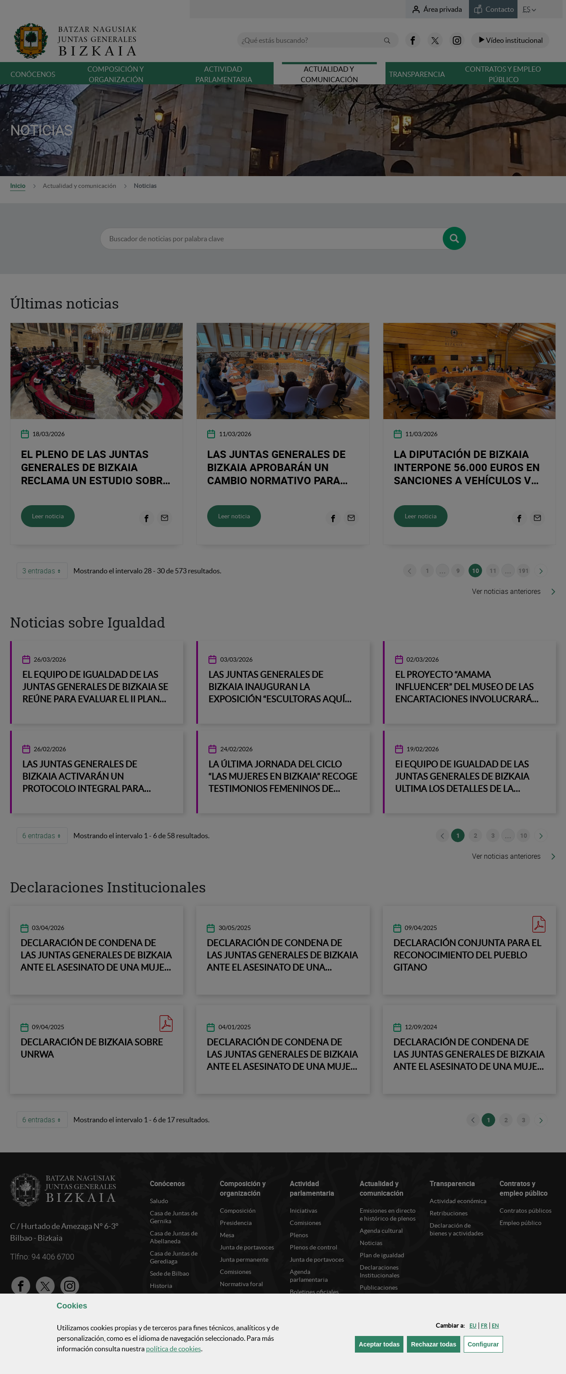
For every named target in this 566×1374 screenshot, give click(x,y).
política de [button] (173, 1349)
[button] (472, 1326)
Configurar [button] (485, 1343)
